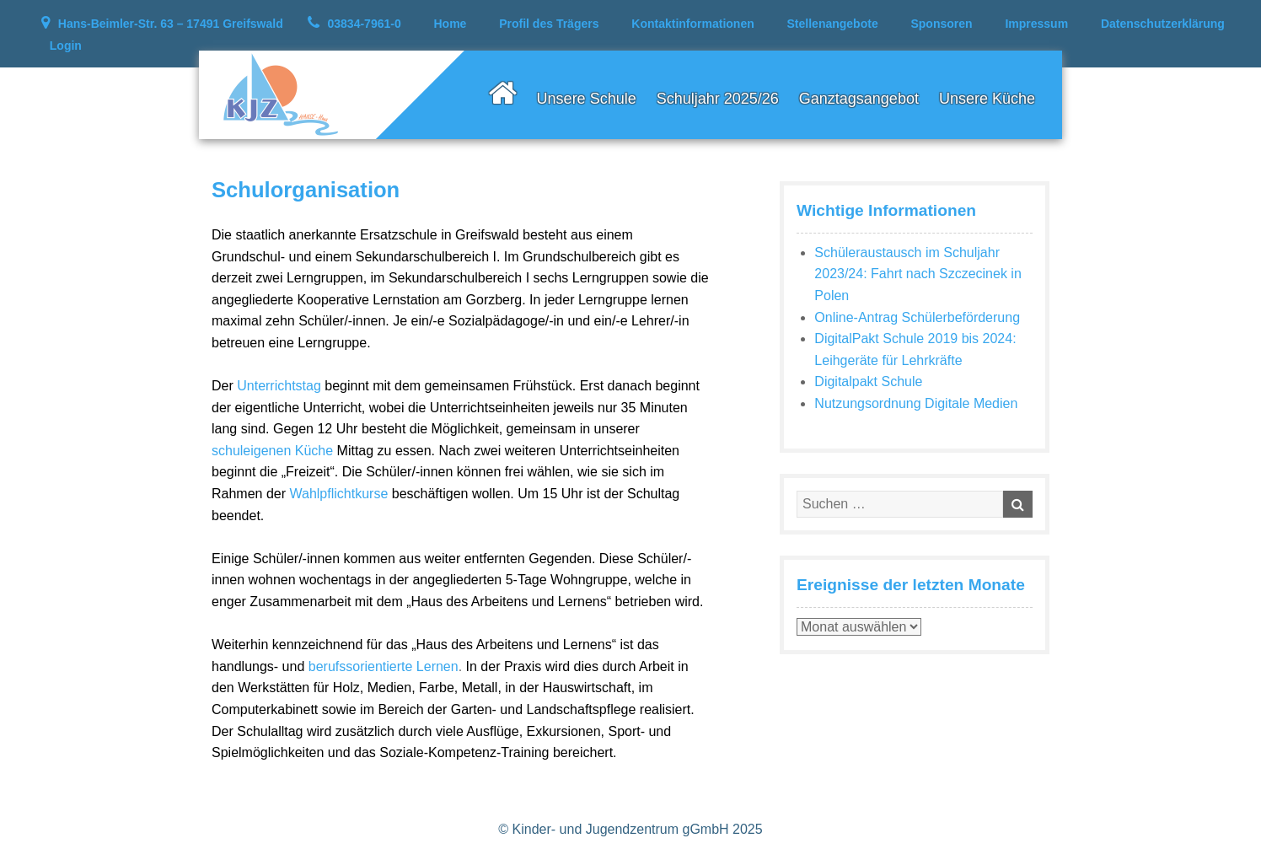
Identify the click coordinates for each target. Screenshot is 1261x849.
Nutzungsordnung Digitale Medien (915, 403)
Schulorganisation (306, 190)
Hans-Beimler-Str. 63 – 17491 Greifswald (170, 23)
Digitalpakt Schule (868, 381)
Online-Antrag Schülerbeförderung (917, 317)
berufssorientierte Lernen (384, 666)
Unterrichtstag (279, 386)
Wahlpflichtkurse (339, 493)
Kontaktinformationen (692, 23)
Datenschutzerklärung (1163, 23)
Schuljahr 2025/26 (718, 98)
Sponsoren (941, 23)
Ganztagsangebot (859, 98)
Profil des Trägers (548, 23)
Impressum (1036, 23)
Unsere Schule (586, 98)
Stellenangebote (832, 23)
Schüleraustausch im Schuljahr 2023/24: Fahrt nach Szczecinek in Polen (917, 274)
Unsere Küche (987, 98)
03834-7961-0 (364, 23)
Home (450, 23)
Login (66, 45)
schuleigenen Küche (272, 450)
